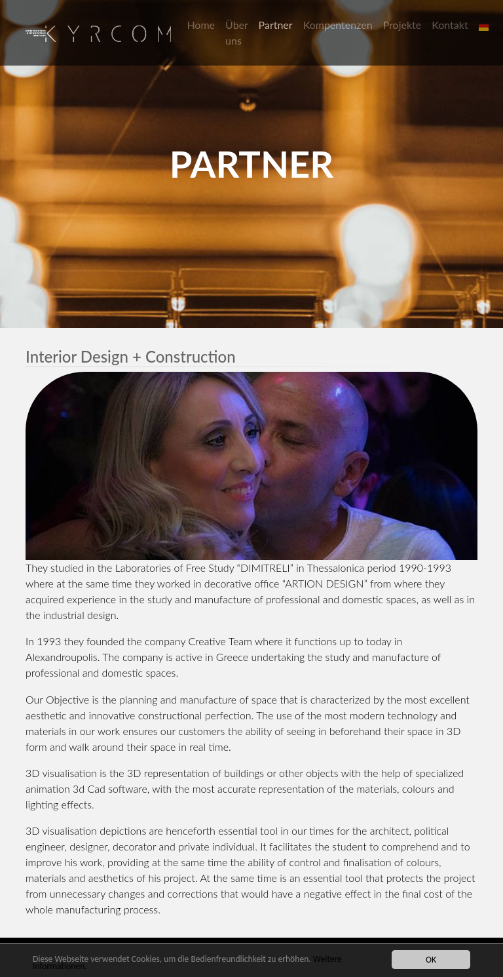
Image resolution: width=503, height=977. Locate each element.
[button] (485, 25)
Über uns (236, 32)
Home (201, 24)
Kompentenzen (338, 24)
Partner (276, 24)
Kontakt (450, 24)
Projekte (402, 24)
